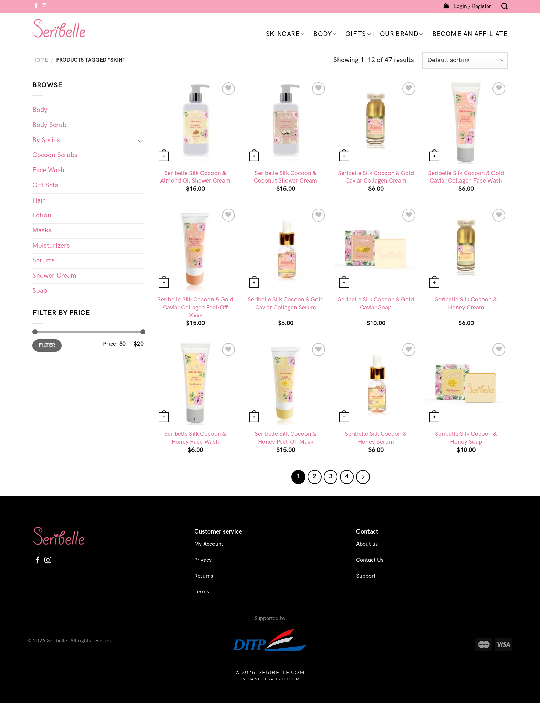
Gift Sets (45, 185)
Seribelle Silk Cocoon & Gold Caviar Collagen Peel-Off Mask (195, 307)
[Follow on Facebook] (36, 6)
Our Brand (401, 34)
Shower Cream (54, 276)
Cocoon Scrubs (54, 155)
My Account (209, 544)
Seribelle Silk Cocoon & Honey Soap (466, 437)
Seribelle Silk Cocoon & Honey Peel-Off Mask (285, 437)
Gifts (358, 34)
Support (366, 576)
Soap (39, 291)
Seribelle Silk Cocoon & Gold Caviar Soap (376, 303)
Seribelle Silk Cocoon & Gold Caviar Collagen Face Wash (466, 176)
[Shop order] (465, 60)
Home (40, 60)
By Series (46, 140)
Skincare (285, 34)
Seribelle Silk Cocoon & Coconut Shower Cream (285, 176)
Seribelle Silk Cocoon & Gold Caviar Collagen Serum (286, 303)
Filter (47, 345)
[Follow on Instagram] (44, 6)
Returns (203, 576)
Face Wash (48, 170)
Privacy (203, 560)
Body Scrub (49, 125)
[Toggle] (140, 141)
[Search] (504, 6)
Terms (201, 592)
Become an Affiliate (470, 34)
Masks (41, 231)
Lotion (41, 215)
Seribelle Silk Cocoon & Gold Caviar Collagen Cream (376, 176)
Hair (38, 201)
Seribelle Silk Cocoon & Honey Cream (466, 303)
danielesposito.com (274, 678)
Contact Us (369, 560)
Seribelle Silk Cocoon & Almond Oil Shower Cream (195, 176)
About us (367, 544)
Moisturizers (51, 246)
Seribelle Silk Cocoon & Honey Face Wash (195, 437)
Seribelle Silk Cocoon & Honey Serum (376, 437)
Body (324, 34)
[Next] (363, 477)
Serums (43, 261)
